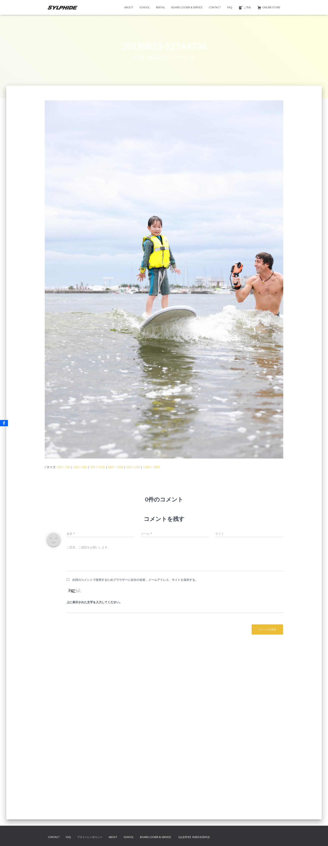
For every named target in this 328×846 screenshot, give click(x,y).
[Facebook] (4, 423)
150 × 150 (63, 467)
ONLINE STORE (268, 8)
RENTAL (160, 7)
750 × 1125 (97, 467)
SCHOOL (145, 7)
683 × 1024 (115, 467)
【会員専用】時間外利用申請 (193, 837)
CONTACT (215, 7)
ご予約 (244, 8)
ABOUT (128, 7)
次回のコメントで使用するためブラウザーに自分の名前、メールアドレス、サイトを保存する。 (135, 580)
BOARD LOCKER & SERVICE (186, 7)
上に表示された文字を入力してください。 (94, 602)
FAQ (229, 7)
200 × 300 (80, 467)
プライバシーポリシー (89, 837)
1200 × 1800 (151, 467)
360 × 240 (133, 467)
